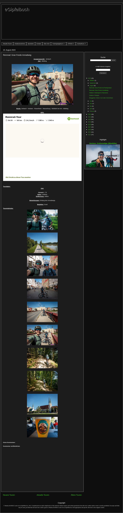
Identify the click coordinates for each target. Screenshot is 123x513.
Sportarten (31, 43)
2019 (89, 122)
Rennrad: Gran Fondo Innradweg (98, 90)
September (93, 83)
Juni (91, 103)
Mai (91, 106)
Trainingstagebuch (57, 43)
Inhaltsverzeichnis (20, 43)
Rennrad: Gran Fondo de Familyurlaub (100, 87)
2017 (89, 127)
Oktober (92, 80)
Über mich (47, 43)
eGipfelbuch (17, 9)
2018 (89, 124)
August (92, 85)
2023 (89, 78)
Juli (91, 101)
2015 (89, 132)
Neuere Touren (9, 495)
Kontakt (39, 43)
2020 (89, 119)
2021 (89, 117)
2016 (89, 129)
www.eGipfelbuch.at (22, 505)
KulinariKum (80, 43)
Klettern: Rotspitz (94, 95)
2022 (89, 114)
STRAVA (70, 43)
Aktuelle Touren (7, 43)
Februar (92, 111)
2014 (89, 134)
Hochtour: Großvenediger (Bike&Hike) (103, 143)
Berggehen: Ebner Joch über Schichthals (101, 98)
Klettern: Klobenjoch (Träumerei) (98, 93)
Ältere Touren (76, 495)
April (91, 108)
